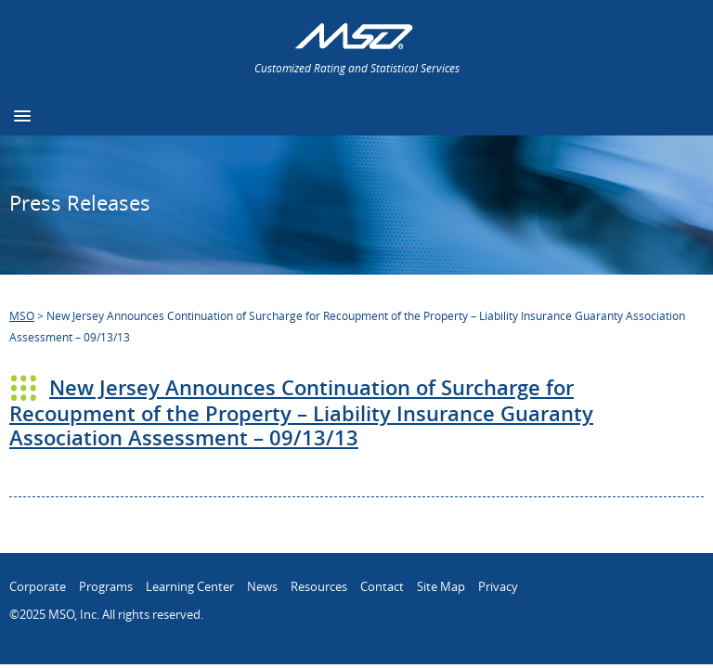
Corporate (37, 586)
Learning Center (190, 586)
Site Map (441, 586)
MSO (21, 315)
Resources (319, 586)
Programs (106, 586)
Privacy (498, 586)
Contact (382, 586)
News (262, 586)
